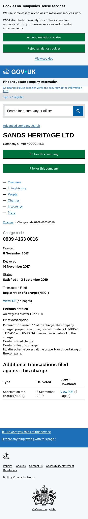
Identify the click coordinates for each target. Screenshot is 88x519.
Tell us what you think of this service (26, 432)
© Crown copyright (44, 509)
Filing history (17, 188)
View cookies (44, 58)
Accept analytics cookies (44, 37)
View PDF (9, 301)
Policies (7, 466)
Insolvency (15, 206)
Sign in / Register (13, 97)
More (11, 212)
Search (78, 111)
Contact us (35, 466)
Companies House (24, 477)
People (12, 194)
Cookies (21, 466)
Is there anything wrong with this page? (29, 439)
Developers (10, 470)
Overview (14, 182)
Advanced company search (21, 126)
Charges (14, 200)
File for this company (44, 168)
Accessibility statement (60, 466)
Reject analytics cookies (44, 48)
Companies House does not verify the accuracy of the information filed (42, 89)
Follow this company (44, 154)
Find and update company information (30, 82)
